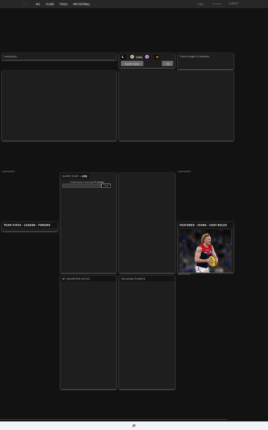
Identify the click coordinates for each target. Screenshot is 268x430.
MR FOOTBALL (81, 4)
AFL (38, 4)
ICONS (202, 225)
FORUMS (44, 225)
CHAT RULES (218, 225)
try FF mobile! (97, 182)
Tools (63, 4)
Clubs (50, 4)
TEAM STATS (12, 225)
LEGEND (30, 225)
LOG (84, 176)
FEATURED (187, 225)
